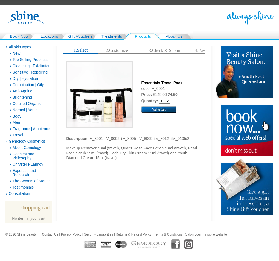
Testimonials (23, 187)
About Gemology (27, 148)
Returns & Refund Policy (134, 234)
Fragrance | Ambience (31, 129)
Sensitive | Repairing (30, 72)
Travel (18, 135)
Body (17, 116)
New (16, 53)
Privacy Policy (71, 234)
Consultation (19, 194)
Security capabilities (98, 234)
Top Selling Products (30, 60)
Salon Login (193, 234)
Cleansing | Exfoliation (31, 66)
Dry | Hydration (25, 79)
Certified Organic (27, 104)
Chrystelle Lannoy (28, 164)
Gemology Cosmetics (27, 141)
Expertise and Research (24, 173)
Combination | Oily (28, 85)
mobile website (216, 234)
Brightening (22, 97)
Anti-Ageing (22, 91)
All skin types (20, 47)
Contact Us (50, 234)
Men (16, 123)
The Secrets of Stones (32, 181)
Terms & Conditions (168, 234)
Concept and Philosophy (23, 156)
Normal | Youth (25, 110)
